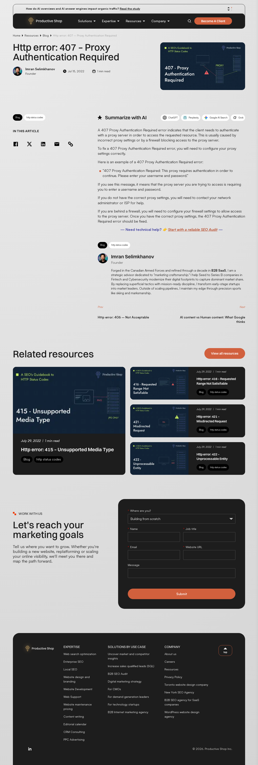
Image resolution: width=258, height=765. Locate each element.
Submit (181, 594)
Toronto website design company (186, 684)
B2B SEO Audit (118, 673)
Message (133, 565)
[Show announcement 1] (231, 7)
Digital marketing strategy (124, 681)
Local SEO (70, 669)
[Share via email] (57, 144)
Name (134, 529)
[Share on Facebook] (16, 144)
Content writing (73, 716)
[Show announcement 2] (231, 8)
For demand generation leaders (128, 696)
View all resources (224, 353)
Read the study (130, 8)
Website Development (77, 689)
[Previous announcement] (229, 8)
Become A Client (213, 21)
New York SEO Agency (179, 692)
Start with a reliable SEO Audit (192, 229)
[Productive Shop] (42, 21)
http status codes (34, 117)
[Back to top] (225, 650)
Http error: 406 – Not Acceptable (123, 317)
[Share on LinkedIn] (43, 144)
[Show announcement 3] (231, 10)
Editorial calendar (74, 724)
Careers (169, 661)
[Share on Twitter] (29, 144)
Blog (46, 35)
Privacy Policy (173, 677)
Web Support (72, 696)
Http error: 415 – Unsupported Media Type (67, 449)
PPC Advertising (73, 739)
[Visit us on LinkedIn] (30, 749)
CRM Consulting (74, 732)
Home (16, 35)
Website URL (194, 547)
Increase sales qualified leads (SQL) (131, 666)
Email (133, 547)
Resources (31, 35)
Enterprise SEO (73, 661)
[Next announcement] (229, 10)
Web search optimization (79, 654)
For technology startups (123, 704)
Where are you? (140, 510)
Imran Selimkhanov (132, 256)
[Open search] (189, 21)
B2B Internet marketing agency (128, 712)
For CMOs (114, 689)
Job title (191, 529)
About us (170, 654)
